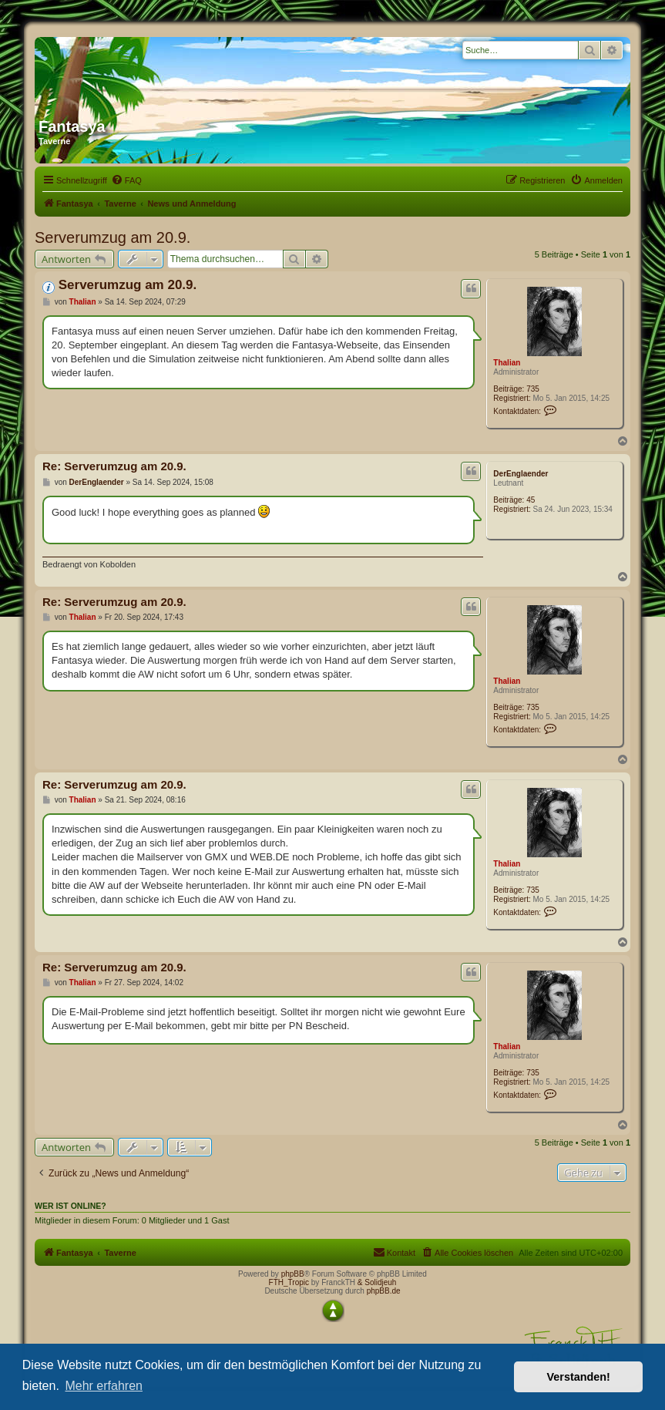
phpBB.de (384, 1291)
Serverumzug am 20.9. (112, 237)
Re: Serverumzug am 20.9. (114, 466)
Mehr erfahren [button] (104, 1385)
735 (532, 389)
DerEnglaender (520, 473)
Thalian (506, 362)
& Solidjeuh (377, 1282)
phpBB (292, 1274)
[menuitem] (126, 180)
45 (530, 500)
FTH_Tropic (289, 1282)
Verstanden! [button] (578, 1377)
